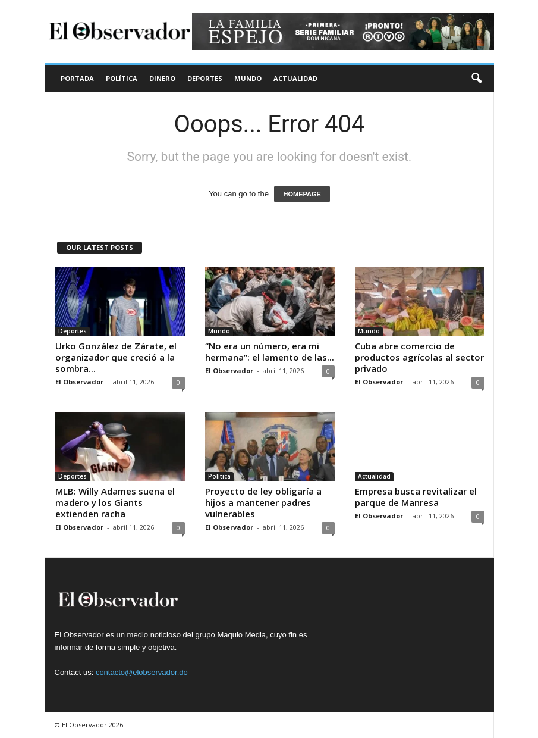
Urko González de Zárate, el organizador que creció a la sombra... (116, 357)
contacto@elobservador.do (142, 672)
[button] (476, 78)
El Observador (79, 381)
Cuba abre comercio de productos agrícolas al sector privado (419, 357)
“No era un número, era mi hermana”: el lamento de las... (269, 351)
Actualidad (295, 78)
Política (121, 78)
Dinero (162, 78)
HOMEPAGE (301, 194)
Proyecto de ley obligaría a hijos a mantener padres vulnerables (263, 502)
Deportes (204, 78)
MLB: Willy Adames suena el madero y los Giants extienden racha (115, 502)
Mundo (248, 78)
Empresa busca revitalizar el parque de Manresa (416, 496)
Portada (77, 78)
